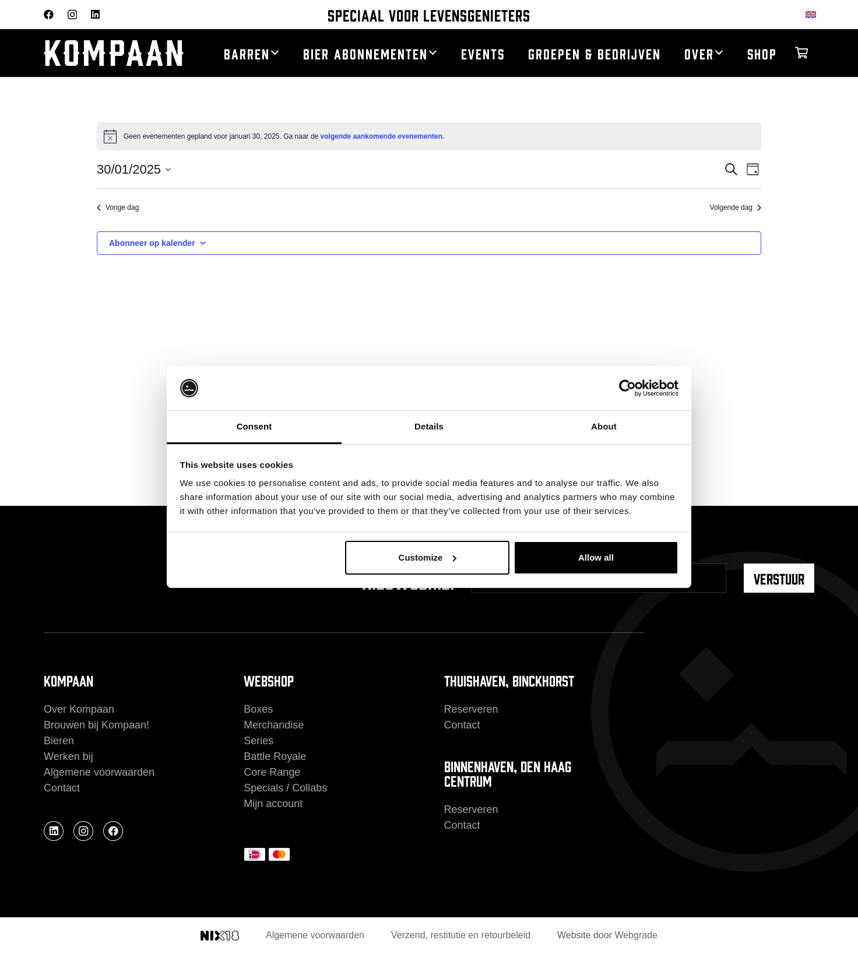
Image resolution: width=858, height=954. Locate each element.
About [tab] (604, 426)
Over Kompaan (79, 709)
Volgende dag (735, 207)
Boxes (258, 709)
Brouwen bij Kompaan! (96, 725)
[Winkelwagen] (801, 53)
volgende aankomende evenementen (381, 136)
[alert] (429, 136)
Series (258, 741)
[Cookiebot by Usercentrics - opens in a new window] (627, 388)
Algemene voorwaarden (99, 772)
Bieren (59, 741)
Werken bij (68, 756)
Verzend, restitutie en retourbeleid (460, 935)
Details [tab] (429, 426)
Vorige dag (118, 207)
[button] (275, 53)
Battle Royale (275, 756)
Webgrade (635, 935)
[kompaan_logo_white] (117, 53)
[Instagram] (72, 14)
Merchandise (274, 725)
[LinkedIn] (95, 14)
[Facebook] (49, 14)
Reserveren (471, 709)
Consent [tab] (254, 426)
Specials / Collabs (285, 788)
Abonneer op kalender (152, 243)
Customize (428, 557)
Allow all (596, 557)
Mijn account (273, 803)
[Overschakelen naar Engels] (813, 14)
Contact (62, 788)
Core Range (272, 772)
